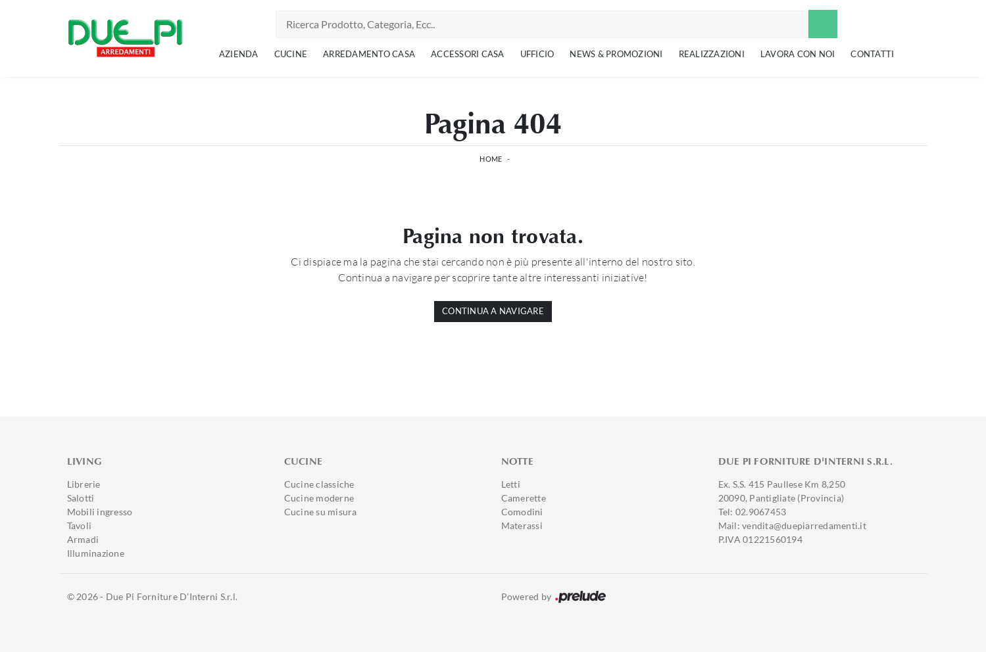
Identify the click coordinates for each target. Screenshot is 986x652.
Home (491, 158)
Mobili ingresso (100, 511)
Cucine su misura (320, 511)
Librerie (84, 484)
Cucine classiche (319, 484)
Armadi (83, 539)
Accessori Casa (468, 54)
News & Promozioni (616, 54)
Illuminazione (95, 553)
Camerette (523, 497)
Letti (510, 484)
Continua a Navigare (493, 311)
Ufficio (537, 54)
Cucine (291, 54)
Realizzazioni (712, 54)
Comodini (522, 511)
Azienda (239, 54)
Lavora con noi (797, 54)
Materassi (522, 525)
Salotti (81, 497)
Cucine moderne (319, 497)
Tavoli (79, 525)
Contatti (872, 54)
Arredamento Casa (369, 54)
